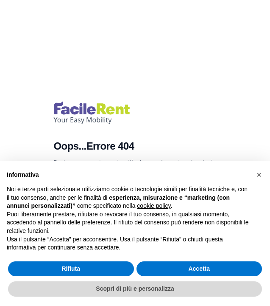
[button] (259, 174)
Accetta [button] (199, 268)
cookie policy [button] (153, 205)
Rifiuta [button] (70, 268)
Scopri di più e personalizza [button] (135, 288)
